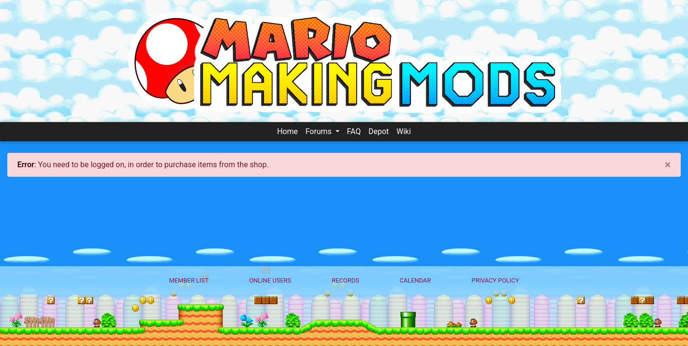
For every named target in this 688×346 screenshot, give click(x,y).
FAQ (354, 131)
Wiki (404, 131)
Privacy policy (495, 280)
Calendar (415, 280)
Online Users (270, 280)
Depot (378, 131)
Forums (319, 131)
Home (287, 131)
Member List (189, 280)
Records (345, 280)
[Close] (667, 164)
